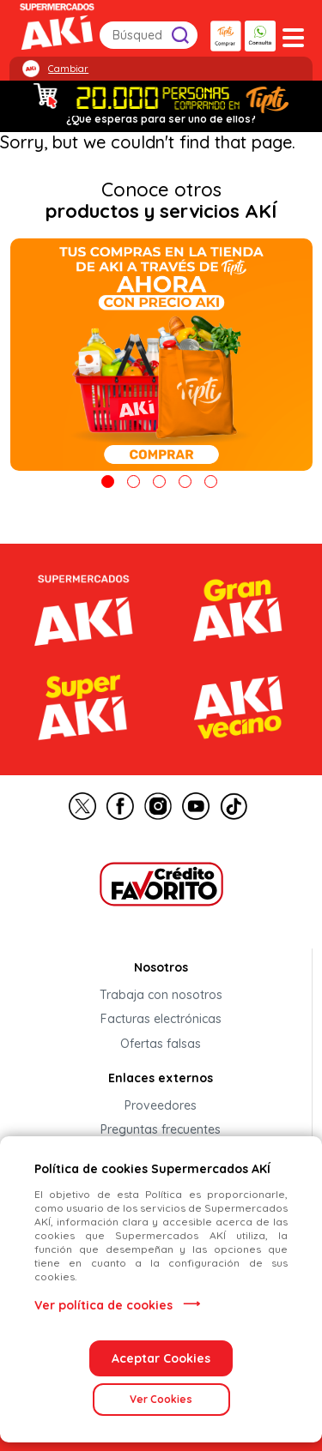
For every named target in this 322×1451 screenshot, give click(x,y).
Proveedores (161, 1105)
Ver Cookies (161, 1399)
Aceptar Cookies (161, 1358)
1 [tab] (107, 481)
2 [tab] (133, 481)
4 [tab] (185, 481)
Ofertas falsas (160, 1043)
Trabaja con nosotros (161, 994)
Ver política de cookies (103, 1305)
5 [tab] (210, 481)
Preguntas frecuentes (160, 1130)
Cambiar (68, 69)
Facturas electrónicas (161, 1019)
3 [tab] (159, 481)
